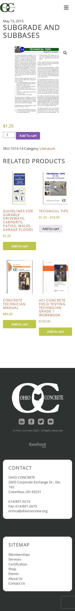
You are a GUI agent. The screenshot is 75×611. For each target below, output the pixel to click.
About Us (15, 578)
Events (13, 573)
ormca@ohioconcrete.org (27, 511)
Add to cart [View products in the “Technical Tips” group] (50, 228)
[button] (65, 52)
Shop (12, 569)
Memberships (19, 554)
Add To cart (28, 135)
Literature (47, 148)
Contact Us (16, 583)
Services (14, 559)
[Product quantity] (9, 135)
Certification (17, 564)
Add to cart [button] (19, 246)
